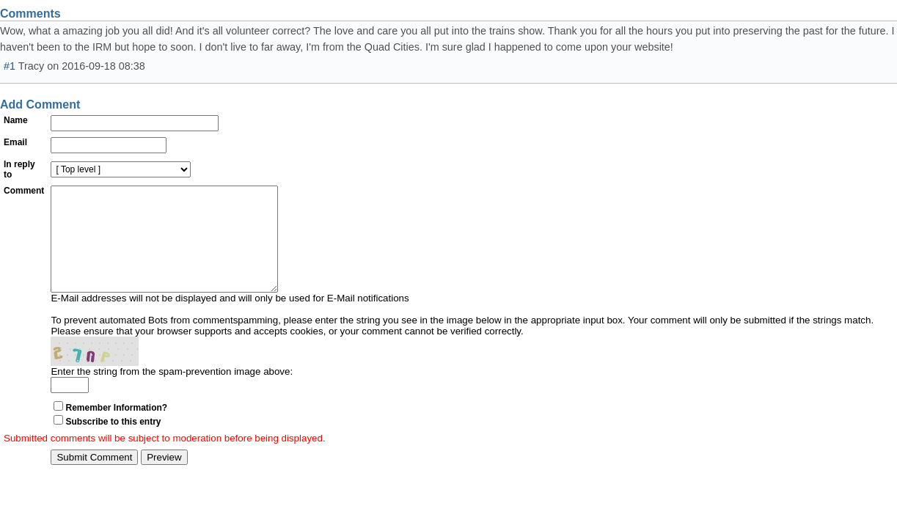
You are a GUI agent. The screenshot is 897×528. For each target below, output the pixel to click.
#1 (9, 66)
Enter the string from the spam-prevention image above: (172, 393)
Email (15, 142)
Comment (24, 191)
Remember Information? (116, 430)
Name (16, 120)
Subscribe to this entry (113, 444)
